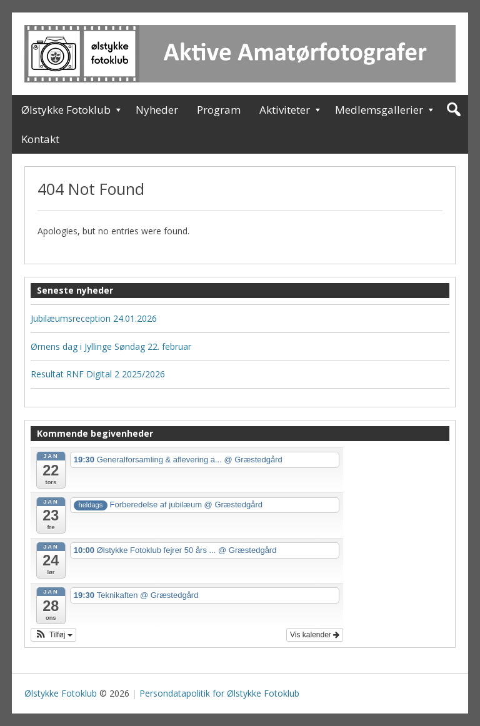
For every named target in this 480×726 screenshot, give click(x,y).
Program (219, 109)
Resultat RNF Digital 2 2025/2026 (98, 374)
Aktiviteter (284, 109)
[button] (53, 635)
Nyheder (157, 109)
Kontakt (40, 139)
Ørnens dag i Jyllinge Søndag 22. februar (111, 346)
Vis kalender (314, 634)
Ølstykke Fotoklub (66, 109)
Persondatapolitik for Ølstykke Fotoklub (219, 693)
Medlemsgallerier (379, 109)
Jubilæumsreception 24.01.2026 (94, 318)
